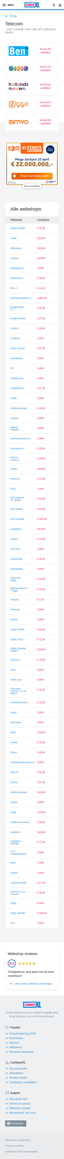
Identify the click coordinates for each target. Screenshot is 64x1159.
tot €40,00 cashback (45, 122)
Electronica (16, 1038)
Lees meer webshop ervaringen (33, 983)
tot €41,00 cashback (45, 51)
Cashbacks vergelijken (23, 1082)
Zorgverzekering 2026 (22, 1033)
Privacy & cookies (14, 1145)
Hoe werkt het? (18, 1099)
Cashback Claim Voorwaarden (21, 1151)
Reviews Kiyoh (18, 1077)
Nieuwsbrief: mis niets (22, 1112)
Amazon (14, 1042)
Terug (13, 16)
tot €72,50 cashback (45, 68)
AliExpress (15, 1047)
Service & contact (20, 1103)
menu (8, 5)
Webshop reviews (20, 1108)
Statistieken (16, 1073)
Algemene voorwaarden (17, 1140)
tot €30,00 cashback (45, 86)
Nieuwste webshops (21, 1051)
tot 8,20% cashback (45, 104)
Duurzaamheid (18, 1068)
